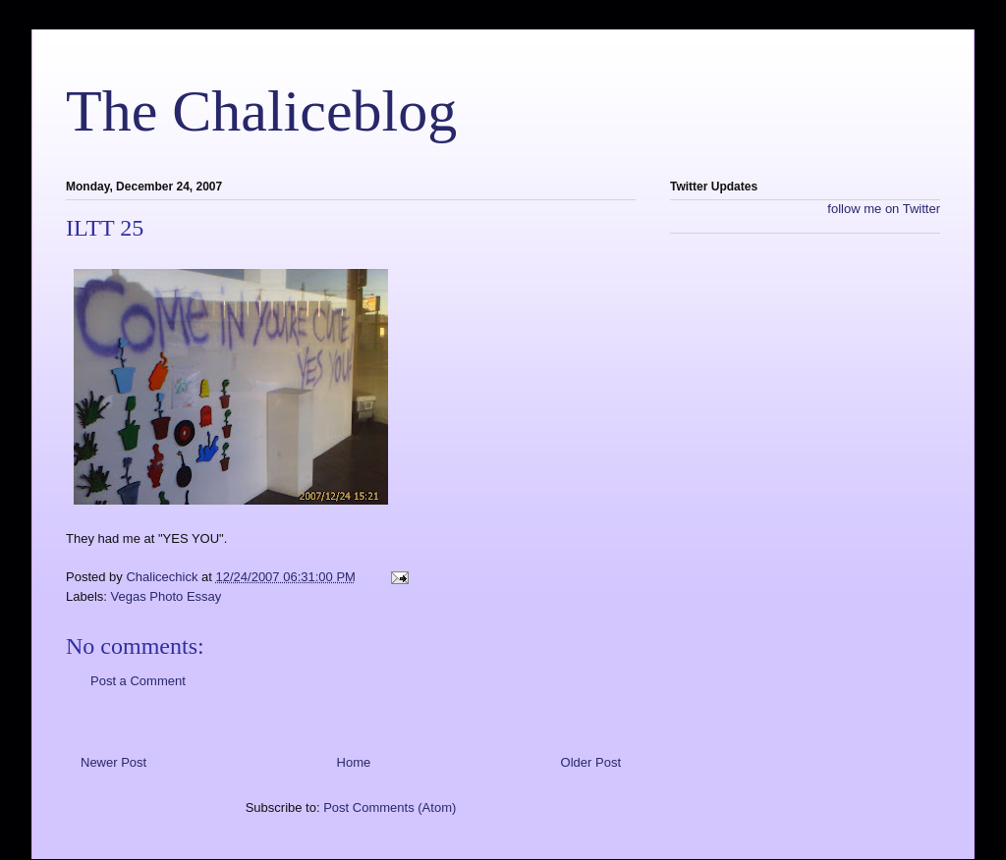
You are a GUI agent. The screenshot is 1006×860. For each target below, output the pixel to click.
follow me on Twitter (883, 208)
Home (354, 762)
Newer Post (113, 762)
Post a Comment (138, 680)
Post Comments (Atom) (389, 807)
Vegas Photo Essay (166, 596)
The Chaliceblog (261, 111)
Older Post (591, 762)
